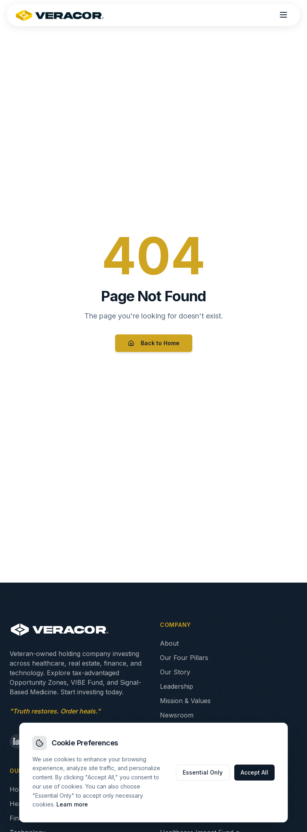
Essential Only (203, 772)
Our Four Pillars (184, 658)
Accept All (254, 772)
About (169, 643)
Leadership (176, 686)
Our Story (175, 672)
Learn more (72, 804)
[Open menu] (283, 15)
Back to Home (153, 343)
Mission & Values (185, 701)
